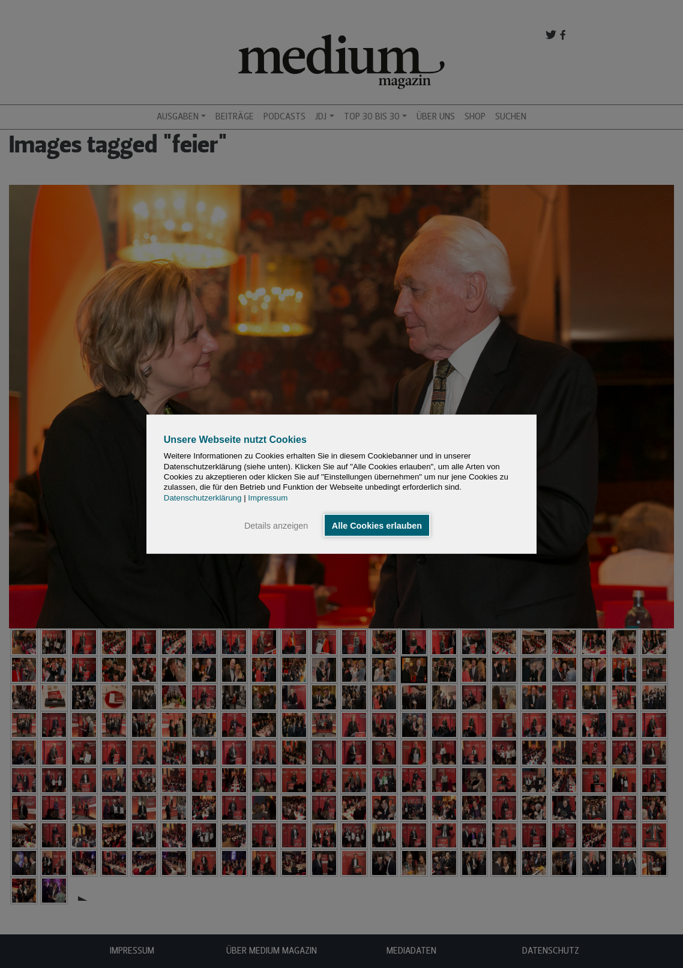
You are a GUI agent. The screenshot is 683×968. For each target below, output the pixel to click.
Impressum (267, 497)
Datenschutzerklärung (203, 497)
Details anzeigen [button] (276, 525)
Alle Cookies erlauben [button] (377, 525)
